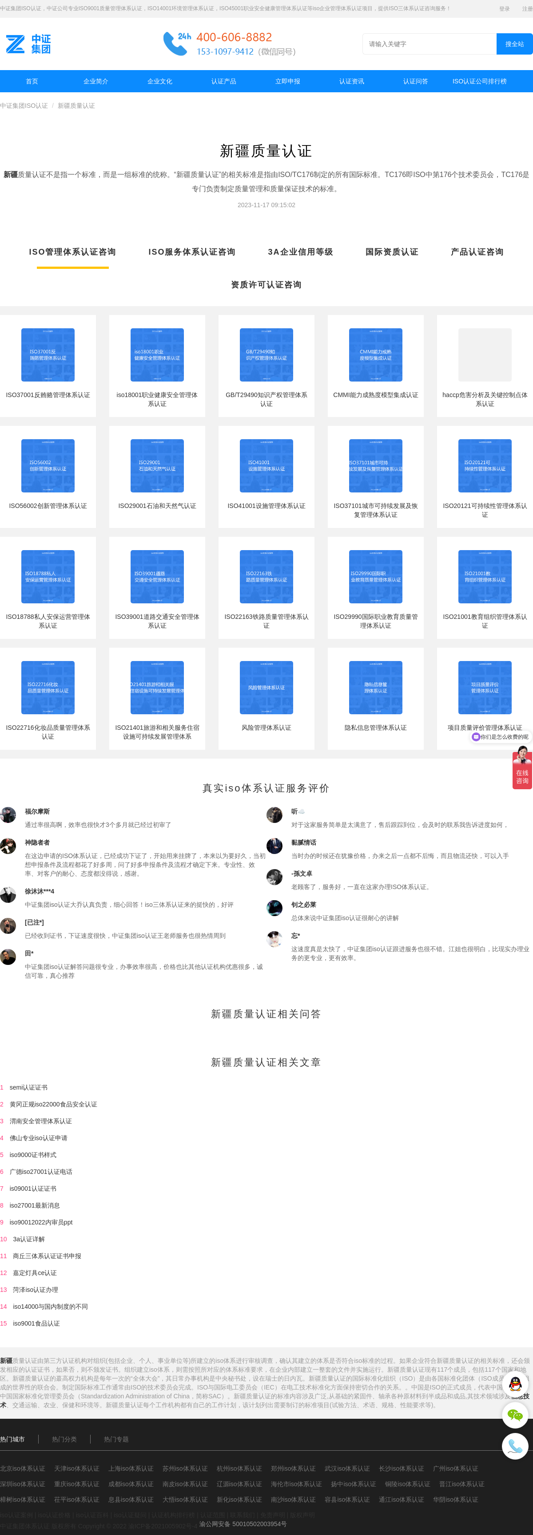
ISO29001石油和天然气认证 (157, 505)
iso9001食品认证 (36, 1323)
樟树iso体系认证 (22, 1499)
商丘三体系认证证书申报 (47, 1255)
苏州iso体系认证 (185, 1468)
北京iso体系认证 (22, 1468)
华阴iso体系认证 (455, 1499)
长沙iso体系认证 (401, 1468)
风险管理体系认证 (266, 727)
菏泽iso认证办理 (35, 1289)
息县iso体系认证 (131, 1499)
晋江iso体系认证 (462, 1484)
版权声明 (302, 1515)
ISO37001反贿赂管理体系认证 (48, 394)
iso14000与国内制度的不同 (50, 1306)
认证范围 (212, 1515)
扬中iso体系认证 (353, 1484)
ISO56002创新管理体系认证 (48, 505)
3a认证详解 (29, 1239)
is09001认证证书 (33, 1188)
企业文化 (159, 81)
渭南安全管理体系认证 (41, 1121)
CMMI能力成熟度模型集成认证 (375, 394)
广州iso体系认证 (455, 1468)
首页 (32, 81)
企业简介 (96, 81)
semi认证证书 (29, 1087)
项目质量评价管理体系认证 (485, 727)
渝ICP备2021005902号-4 (163, 1526)
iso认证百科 (92, 1515)
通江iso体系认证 (401, 1499)
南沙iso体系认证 (293, 1499)
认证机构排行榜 (173, 1515)
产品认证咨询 (477, 252)
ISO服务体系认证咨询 (192, 252)
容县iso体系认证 (347, 1499)
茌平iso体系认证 (76, 1499)
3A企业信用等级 (301, 252)
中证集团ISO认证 (24, 105)
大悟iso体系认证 (185, 1499)
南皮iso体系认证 (185, 1484)
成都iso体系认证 (131, 1484)
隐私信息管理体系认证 (376, 727)
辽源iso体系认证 (239, 1484)
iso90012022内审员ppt (41, 1222)
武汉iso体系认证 (347, 1468)
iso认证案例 (16, 1515)
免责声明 (272, 1515)
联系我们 (242, 1515)
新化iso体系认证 (239, 1499)
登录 (504, 9)
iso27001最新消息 (35, 1205)
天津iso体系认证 (76, 1468)
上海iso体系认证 (131, 1468)
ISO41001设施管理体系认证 (266, 505)
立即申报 (287, 81)
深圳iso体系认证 (22, 1484)
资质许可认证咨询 (266, 284)
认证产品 (223, 81)
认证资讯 (351, 81)
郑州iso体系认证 (293, 1468)
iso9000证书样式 (33, 1154)
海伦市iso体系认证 (296, 1484)
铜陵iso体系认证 (407, 1484)
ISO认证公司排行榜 (480, 81)
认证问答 (415, 81)
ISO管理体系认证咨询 (72, 252)
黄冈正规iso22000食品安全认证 (53, 1104)
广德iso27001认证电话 (41, 1171)
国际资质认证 (392, 252)
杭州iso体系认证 (239, 1468)
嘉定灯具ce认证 (35, 1272)
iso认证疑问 (130, 1515)
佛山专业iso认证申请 (39, 1137)
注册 (527, 9)
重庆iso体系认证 (76, 1484)
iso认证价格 (54, 1515)
